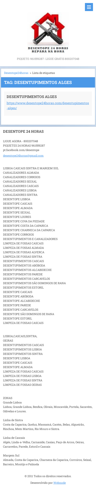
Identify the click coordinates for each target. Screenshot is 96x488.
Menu (89, 7)
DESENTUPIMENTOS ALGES (32, 96)
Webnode (59, 483)
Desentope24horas (16, 73)
